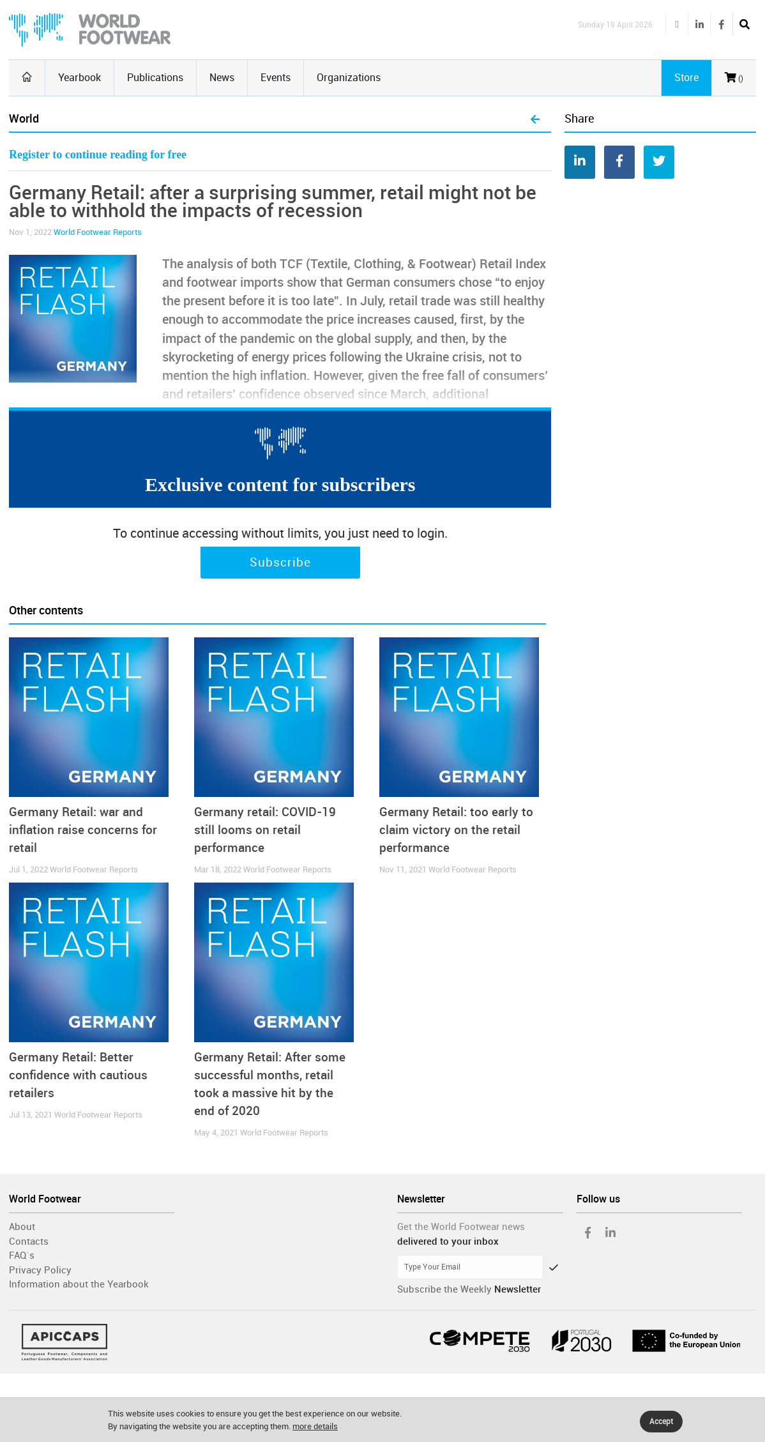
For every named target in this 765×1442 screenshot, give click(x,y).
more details (315, 1426)
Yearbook (79, 78)
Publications (155, 78)
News (221, 78)
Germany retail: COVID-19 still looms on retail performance (265, 830)
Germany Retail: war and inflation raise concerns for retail (83, 830)
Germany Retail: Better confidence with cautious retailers (78, 1075)
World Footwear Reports (98, 232)
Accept (661, 1421)
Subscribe (280, 563)
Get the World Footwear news (461, 1227)
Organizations (349, 78)
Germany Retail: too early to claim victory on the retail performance (456, 830)
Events (276, 78)
